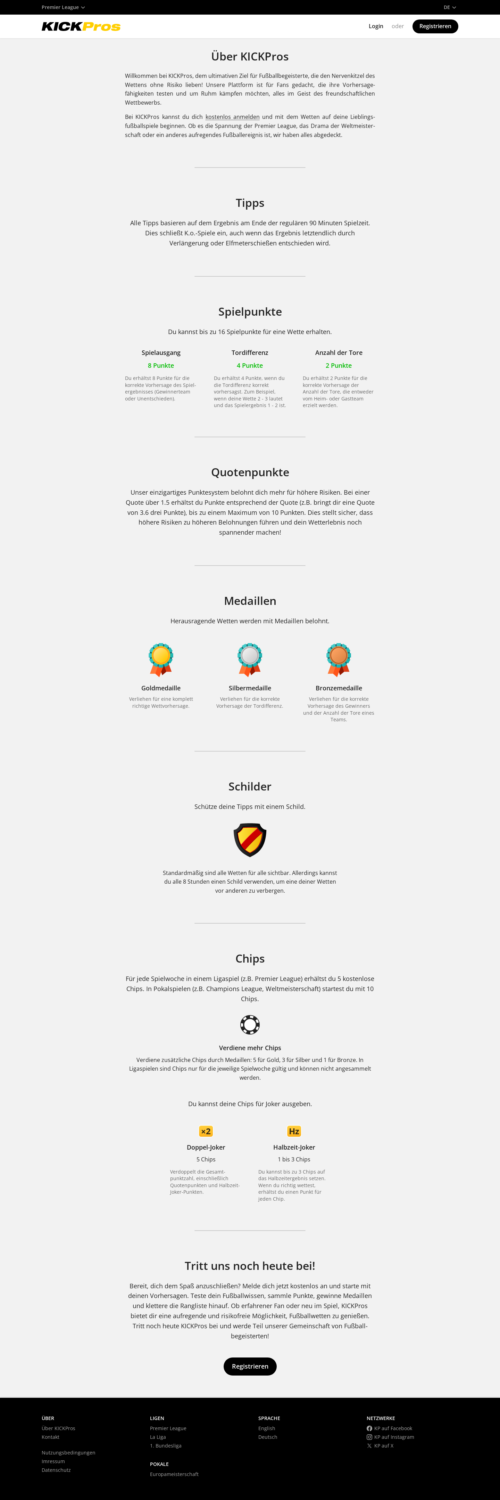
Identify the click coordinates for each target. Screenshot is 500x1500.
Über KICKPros (58, 1428)
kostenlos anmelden (233, 117)
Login (376, 26)
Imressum (53, 1461)
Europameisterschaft (174, 1474)
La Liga (158, 1437)
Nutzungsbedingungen (68, 1452)
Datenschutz (56, 1470)
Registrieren (435, 26)
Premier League (168, 1428)
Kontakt (50, 1437)
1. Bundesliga (166, 1445)
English (266, 1428)
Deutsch (267, 1437)
